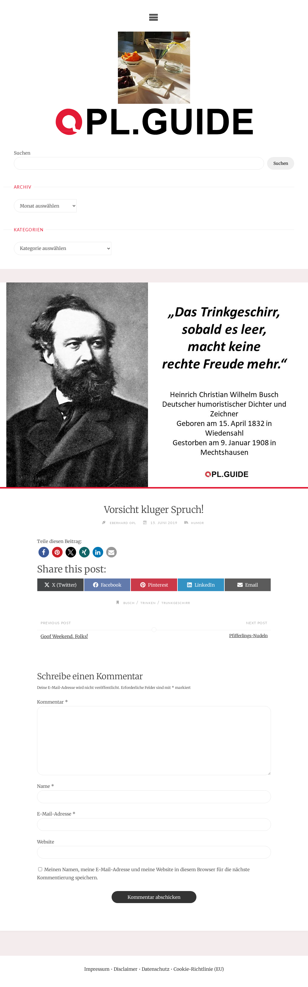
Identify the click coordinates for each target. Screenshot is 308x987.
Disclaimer (125, 969)
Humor (200, 522)
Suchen (22, 153)
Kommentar (52, 702)
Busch (125, 602)
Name (45, 786)
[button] (43, 552)
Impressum (96, 969)
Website (45, 842)
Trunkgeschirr (178, 602)
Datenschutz (155, 969)
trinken (147, 602)
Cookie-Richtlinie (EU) (199, 969)
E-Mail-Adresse (56, 814)
